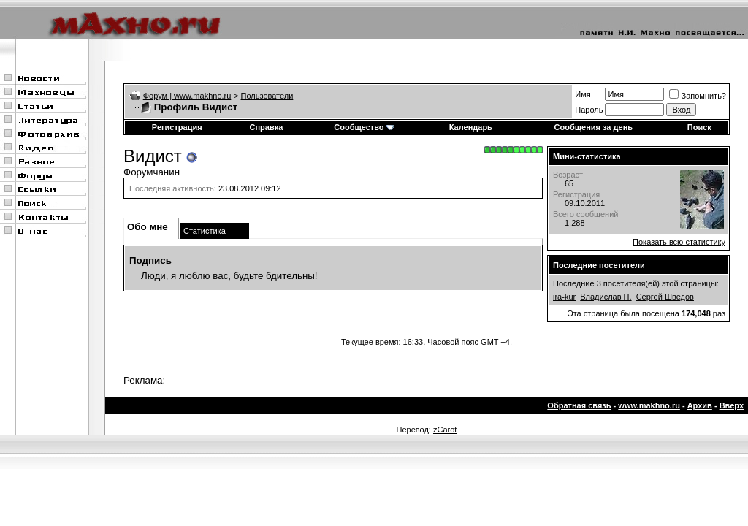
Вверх (732, 405)
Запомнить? (697, 95)
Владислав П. (605, 296)
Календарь (470, 127)
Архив (699, 405)
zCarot (445, 429)
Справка (266, 127)
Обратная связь (579, 405)
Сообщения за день (593, 127)
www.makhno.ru (649, 405)
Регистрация (177, 127)
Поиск (699, 127)
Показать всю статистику (679, 241)
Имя (582, 94)
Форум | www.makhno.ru (187, 95)
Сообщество (364, 127)
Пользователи (267, 95)
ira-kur (564, 296)
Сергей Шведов (665, 296)
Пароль (589, 109)
